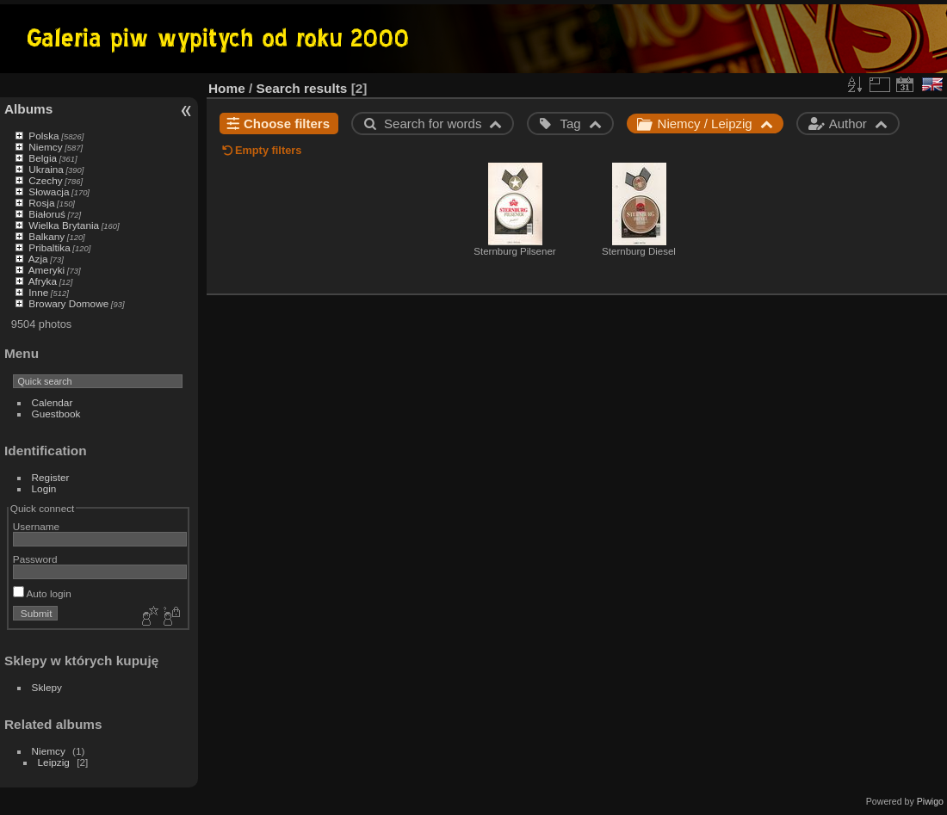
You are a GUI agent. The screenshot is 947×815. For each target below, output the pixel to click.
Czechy (45, 180)
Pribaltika (49, 247)
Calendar (52, 402)
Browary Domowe (68, 303)
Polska (43, 135)
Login (44, 488)
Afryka (42, 281)
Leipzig (54, 762)
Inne (38, 292)
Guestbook (56, 413)
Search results (302, 88)
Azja (38, 258)
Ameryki (46, 269)
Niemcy (45, 146)
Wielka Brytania (63, 225)
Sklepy (47, 687)
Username (36, 526)
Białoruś (46, 213)
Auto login (42, 593)
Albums (28, 109)
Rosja (41, 202)
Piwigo (930, 801)
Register (51, 477)
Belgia (42, 158)
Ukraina (46, 169)
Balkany (46, 236)
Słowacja (48, 191)
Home (226, 88)
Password (35, 559)
